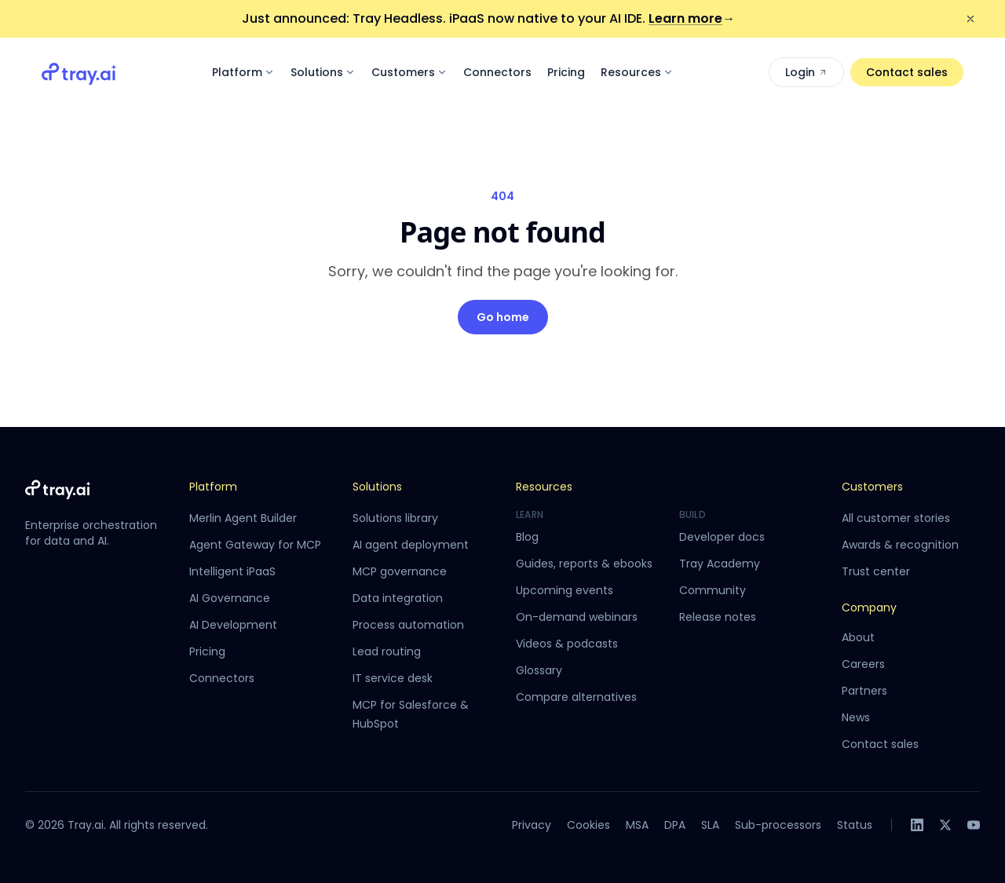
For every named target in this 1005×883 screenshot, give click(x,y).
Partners (864, 691)
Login (806, 72)
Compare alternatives (576, 697)
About (858, 637)
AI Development (233, 625)
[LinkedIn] (917, 825)
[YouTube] (973, 825)
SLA (710, 825)
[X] (945, 825)
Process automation (408, 625)
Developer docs (722, 537)
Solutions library (395, 518)
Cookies (588, 825)
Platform (243, 72)
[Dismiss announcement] (970, 18)
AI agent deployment (411, 545)
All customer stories (896, 518)
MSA (637, 825)
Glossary (539, 670)
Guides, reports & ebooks (584, 563)
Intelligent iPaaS (232, 571)
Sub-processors (778, 825)
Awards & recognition (900, 545)
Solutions (323, 72)
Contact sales (907, 72)
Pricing (566, 72)
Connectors (497, 72)
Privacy (531, 825)
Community (712, 590)
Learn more (692, 18)
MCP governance (400, 571)
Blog (527, 537)
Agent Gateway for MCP (255, 545)
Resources (637, 72)
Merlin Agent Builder (243, 518)
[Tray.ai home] (79, 72)
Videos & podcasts (567, 643)
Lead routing (387, 651)
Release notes (717, 617)
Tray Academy (719, 563)
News (856, 717)
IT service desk (393, 678)
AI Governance (229, 598)
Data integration (398, 598)
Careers (863, 664)
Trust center (876, 571)
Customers (409, 72)
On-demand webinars (577, 617)
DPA (674, 825)
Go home (503, 317)
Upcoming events (564, 590)
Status (854, 825)
